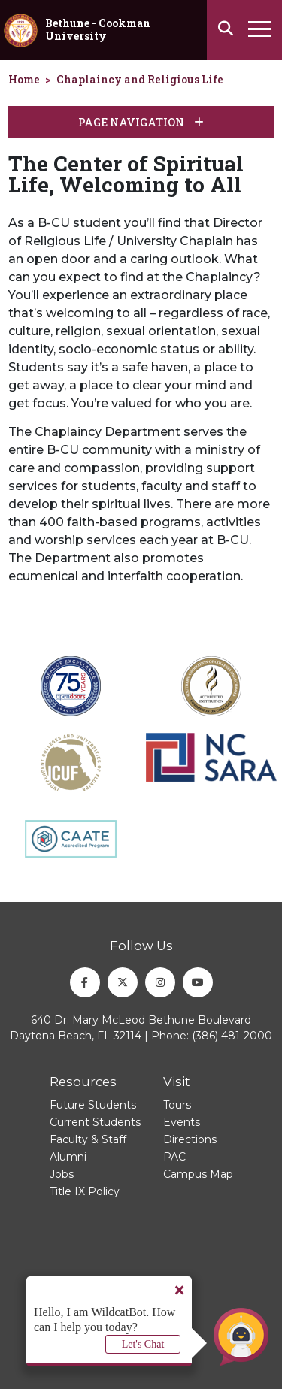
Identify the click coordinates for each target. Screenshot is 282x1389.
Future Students (93, 1105)
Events (181, 1122)
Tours (177, 1105)
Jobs (62, 1174)
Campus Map (198, 1174)
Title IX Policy (85, 1191)
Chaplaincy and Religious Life (139, 79)
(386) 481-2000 (232, 1036)
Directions (190, 1139)
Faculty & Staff (88, 1139)
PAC (174, 1157)
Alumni (68, 1157)
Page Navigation (141, 122)
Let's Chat (143, 1344)
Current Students (95, 1122)
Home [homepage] (24, 79)
